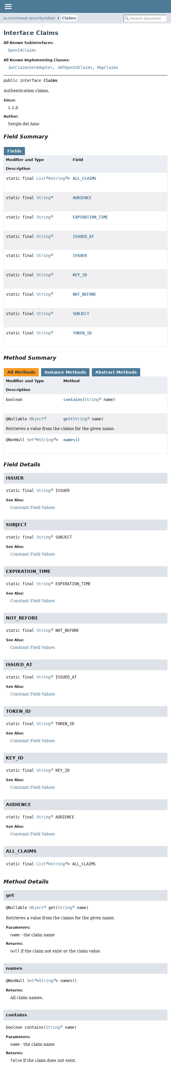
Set (30, 439)
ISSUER (80, 255)
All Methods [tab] (21, 372)
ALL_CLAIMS (84, 178)
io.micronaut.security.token (29, 18)
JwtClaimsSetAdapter (30, 67)
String (58, 178)
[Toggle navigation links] (8, 6)
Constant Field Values (32, 507)
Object (36, 419)
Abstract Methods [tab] (116, 372)
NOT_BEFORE (84, 294)
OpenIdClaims (22, 50)
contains (72, 399)
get (66, 419)
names (69, 439)
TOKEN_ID (82, 333)
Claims (69, 18)
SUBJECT (81, 313)
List (41, 178)
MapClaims (107, 67)
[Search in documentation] (145, 18)
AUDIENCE (82, 197)
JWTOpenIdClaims (74, 67)
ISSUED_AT (83, 236)
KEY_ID (80, 275)
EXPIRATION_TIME (90, 217)
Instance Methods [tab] (65, 372)
